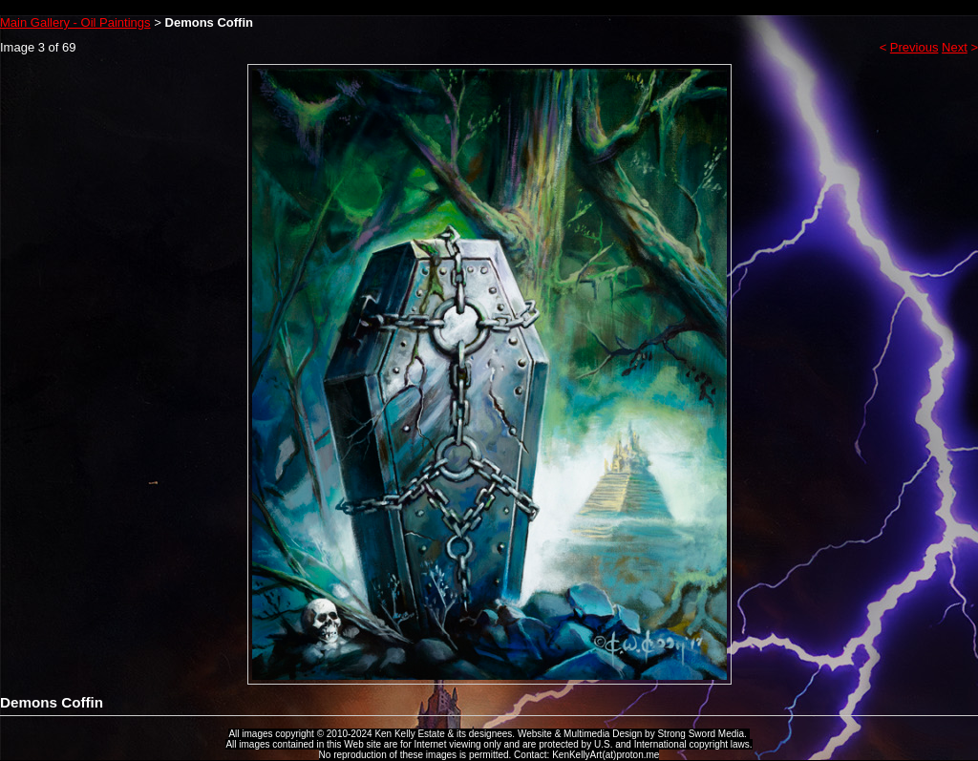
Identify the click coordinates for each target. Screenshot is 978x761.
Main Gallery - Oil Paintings (75, 22)
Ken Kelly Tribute (489, 7)
